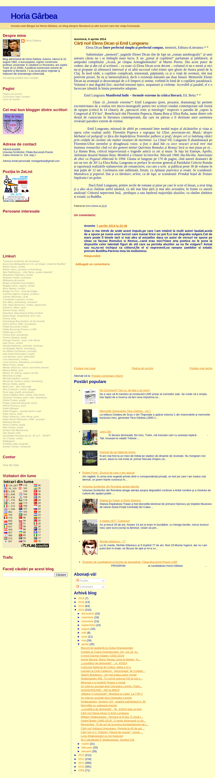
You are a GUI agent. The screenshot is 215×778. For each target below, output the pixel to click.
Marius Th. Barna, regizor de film (20, 372)
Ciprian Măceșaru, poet (15, 296)
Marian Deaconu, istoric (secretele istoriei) (26, 367)
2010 (81, 766)
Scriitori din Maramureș (15, 430)
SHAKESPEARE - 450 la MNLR (100, 690)
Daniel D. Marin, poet (14, 307)
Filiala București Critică (15, 326)
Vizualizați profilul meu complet (20, 78)
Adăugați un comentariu (92, 264)
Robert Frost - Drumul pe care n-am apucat (108, 472)
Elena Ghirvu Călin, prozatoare (19, 323)
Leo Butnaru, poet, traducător (19, 356)
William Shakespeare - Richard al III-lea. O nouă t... (112, 716)
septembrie (88, 625)
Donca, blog (9, 318)
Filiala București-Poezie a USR (19, 329)
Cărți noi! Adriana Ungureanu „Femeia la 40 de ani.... (113, 728)
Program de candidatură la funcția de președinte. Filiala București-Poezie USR (129, 562)
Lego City (105, 431)
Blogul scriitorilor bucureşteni (18, 283)
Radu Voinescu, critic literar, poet (21, 416)
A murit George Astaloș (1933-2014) (102, 655)
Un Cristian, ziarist (13, 438)
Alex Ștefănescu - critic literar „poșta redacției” (28, 272)
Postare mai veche (201, 368)
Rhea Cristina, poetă (14, 424)
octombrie (87, 621)
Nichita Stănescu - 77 (113, 541)
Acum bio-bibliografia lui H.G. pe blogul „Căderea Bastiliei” (34, 263)
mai (84, 640)
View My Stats (11, 465)
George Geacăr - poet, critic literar (21, 340)
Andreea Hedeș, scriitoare (17, 277)
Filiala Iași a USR (12, 332)
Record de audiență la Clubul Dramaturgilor (107, 647)
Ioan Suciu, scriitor (13, 343)
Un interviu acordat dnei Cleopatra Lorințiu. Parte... (111, 686)
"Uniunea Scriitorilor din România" (21, 261)
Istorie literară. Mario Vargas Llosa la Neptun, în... (111, 659)
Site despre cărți (12, 432)
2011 (81, 762)
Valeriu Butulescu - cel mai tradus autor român (109, 674)
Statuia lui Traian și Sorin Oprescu (120, 500)
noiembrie (87, 617)
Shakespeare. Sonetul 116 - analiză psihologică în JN (113, 701)
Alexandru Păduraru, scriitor (18, 274)
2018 (81, 598)
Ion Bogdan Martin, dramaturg (19, 348)
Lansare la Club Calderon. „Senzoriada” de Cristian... (113, 671)
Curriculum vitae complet (16, 96)
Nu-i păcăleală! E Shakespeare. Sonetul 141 (108, 739)
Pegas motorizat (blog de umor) (20, 402)
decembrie (88, 613)
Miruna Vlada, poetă (14, 383)
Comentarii (84, 586)
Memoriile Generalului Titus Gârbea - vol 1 (125, 411)
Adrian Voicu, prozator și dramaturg (22, 269)
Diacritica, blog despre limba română (23, 313)
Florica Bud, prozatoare (15, 334)
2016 (81, 602)
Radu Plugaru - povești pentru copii (22, 411)
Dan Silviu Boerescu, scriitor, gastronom (24, 304)
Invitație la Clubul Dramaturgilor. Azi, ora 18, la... (110, 651)
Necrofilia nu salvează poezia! (99, 705)
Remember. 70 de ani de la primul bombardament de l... (114, 724)
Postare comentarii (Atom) (107, 375)
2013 (81, 755)
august (85, 628)
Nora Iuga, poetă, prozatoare (18, 392)
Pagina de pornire (142, 368)
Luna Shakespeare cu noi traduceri (102, 736)
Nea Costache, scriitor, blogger (19, 389)
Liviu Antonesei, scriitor (15, 359)
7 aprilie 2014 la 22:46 (112, 225)
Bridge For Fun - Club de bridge (20, 291)
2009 (81, 770)
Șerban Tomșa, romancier (17, 446)
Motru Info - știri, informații (17, 386)
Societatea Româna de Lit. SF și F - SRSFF (26, 435)
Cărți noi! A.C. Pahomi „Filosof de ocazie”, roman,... (112, 732)
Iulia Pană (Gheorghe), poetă (18, 353)
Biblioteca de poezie (14, 280)
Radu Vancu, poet (12, 413)
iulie (84, 632)
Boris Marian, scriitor (14, 288)
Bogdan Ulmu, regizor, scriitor (19, 285)
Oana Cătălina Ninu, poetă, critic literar (24, 394)
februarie (87, 747)
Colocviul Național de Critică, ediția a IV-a (106, 667)
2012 (81, 759)
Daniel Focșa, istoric (14, 310)
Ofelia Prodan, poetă (14, 400)
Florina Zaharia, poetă (15, 337)
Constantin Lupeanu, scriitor (18, 299)
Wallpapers (9, 441)
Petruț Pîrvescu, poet (14, 405)
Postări (82, 580)
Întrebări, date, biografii (15, 443)
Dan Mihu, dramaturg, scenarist (20, 302)
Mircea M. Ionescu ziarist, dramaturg (23, 381)
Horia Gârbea (34, 16)
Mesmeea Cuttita (12, 375)
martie (85, 743)
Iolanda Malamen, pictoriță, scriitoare (23, 345)
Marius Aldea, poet (13, 370)
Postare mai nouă (84, 368)
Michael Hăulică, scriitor (16, 378)
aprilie (85, 644)
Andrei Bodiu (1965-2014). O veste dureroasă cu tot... (113, 720)
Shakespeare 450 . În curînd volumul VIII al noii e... (112, 678)
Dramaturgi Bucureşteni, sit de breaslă (24, 321)
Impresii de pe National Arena (118, 452)
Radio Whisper (11, 408)
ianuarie (86, 751)
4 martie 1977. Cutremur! (115, 520)
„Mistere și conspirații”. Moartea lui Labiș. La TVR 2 (112, 693)
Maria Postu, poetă (13, 364)
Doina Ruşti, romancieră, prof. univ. (22, 315)
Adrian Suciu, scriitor (14, 266)
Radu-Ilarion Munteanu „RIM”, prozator (24, 419)
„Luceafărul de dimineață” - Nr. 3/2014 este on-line (111, 709)
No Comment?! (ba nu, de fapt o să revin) (125, 390)
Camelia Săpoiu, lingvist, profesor (21, 293)
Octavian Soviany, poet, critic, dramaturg (25, 397)
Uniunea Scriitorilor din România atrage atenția (110, 486)
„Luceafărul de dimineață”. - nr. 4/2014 (104, 663)
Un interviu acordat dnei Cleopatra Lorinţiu (106, 697)
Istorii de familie (11, 99)
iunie (84, 636)
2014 (81, 609)
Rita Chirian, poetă (13, 427)
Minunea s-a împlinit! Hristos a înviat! (103, 682)
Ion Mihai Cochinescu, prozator (20, 351)
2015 (81, 606)
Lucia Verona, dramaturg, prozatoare (23, 362)
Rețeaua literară (11, 422)
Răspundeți (92, 256)
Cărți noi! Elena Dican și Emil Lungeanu (105, 713)
